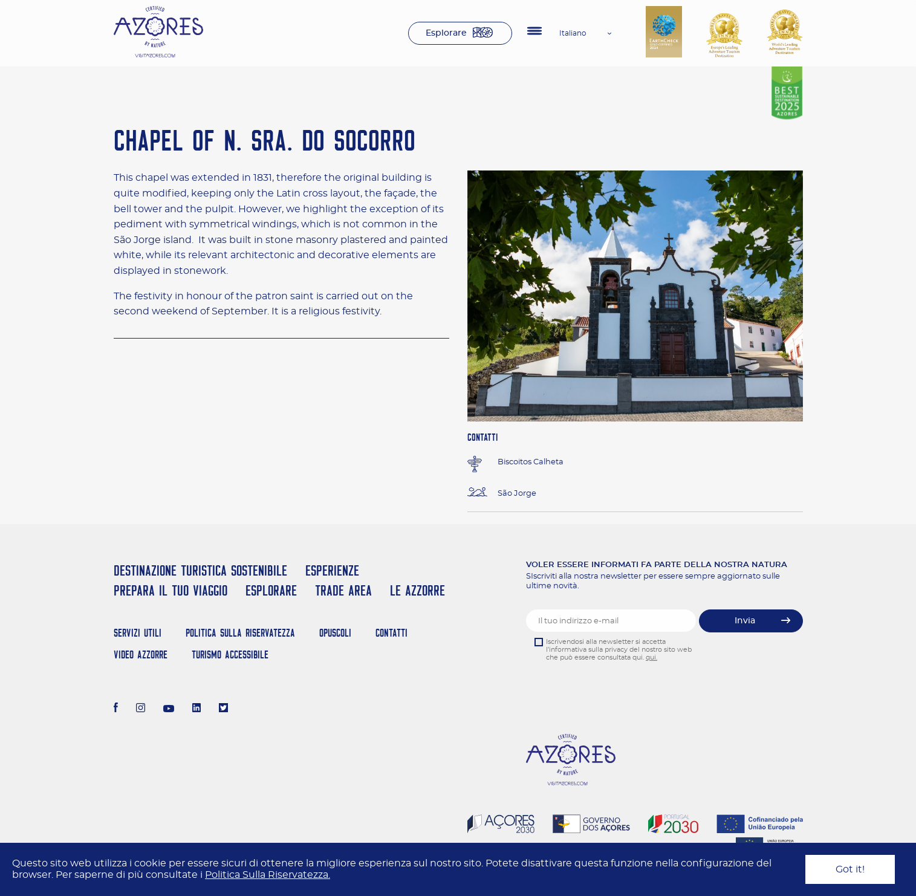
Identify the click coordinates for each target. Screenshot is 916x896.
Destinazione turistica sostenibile (200, 570)
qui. (651, 657)
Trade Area (343, 590)
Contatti (391, 632)
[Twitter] (223, 709)
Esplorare (446, 33)
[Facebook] (116, 709)
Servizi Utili (137, 632)
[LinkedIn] (196, 709)
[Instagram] (140, 709)
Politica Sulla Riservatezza (240, 632)
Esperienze (332, 570)
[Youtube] (168, 709)
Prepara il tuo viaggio (170, 590)
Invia (745, 621)
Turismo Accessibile (230, 654)
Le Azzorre (417, 590)
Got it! (850, 869)
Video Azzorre (140, 654)
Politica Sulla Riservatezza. (267, 875)
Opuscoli (335, 632)
